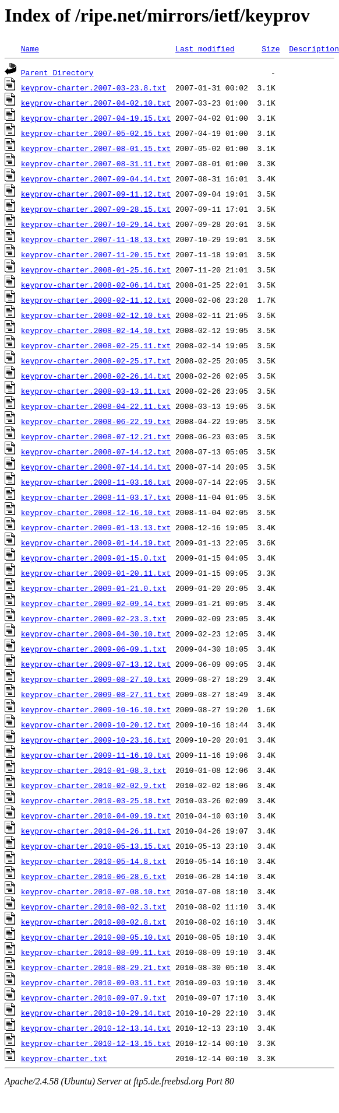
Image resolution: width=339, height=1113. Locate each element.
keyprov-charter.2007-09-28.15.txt (96, 209)
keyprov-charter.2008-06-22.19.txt (96, 421)
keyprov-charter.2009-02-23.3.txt (94, 618)
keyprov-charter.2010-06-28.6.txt (94, 876)
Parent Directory (57, 72)
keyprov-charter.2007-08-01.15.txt (96, 148)
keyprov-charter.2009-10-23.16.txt (96, 739)
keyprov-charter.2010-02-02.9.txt (94, 785)
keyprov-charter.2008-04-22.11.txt (96, 406)
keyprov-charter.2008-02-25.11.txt (96, 345)
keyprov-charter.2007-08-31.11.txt (96, 163)
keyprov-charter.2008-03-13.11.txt (96, 391)
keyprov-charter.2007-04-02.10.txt (96, 102)
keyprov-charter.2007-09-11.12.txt (96, 193)
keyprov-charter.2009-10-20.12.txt (96, 724)
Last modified (204, 48)
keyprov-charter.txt (64, 1058)
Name (30, 48)
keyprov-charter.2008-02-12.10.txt (96, 315)
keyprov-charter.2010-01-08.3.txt (94, 770)
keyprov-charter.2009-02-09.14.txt (96, 603)
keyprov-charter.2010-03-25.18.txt (96, 800)
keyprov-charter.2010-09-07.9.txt (94, 997)
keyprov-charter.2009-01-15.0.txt (94, 557)
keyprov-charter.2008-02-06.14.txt (96, 284)
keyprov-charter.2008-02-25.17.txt (96, 360)
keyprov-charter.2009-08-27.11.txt (96, 694)
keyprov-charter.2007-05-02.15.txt (96, 133)
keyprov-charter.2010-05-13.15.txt (96, 846)
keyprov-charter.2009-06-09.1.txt (94, 648)
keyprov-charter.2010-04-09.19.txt (96, 815)
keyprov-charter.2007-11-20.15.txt (96, 254)
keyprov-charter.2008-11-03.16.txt (96, 482)
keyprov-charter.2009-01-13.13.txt (96, 527)
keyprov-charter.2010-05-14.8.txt (94, 861)
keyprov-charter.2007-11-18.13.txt (96, 239)
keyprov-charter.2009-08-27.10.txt (96, 679)
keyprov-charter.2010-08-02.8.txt (94, 921)
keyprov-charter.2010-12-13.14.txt (96, 1028)
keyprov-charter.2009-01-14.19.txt (96, 542)
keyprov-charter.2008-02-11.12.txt (96, 300)
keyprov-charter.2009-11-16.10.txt (96, 755)
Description (314, 48)
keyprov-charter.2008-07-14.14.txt (96, 466)
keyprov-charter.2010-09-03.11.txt (96, 982)
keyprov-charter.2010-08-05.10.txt (96, 937)
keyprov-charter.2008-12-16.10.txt (96, 512)
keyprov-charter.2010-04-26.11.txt (96, 830)
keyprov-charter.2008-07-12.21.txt (96, 436)
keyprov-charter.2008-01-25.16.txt (96, 269)
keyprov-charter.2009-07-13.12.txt (96, 664)
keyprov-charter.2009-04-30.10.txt (96, 633)
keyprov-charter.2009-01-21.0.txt (94, 588)
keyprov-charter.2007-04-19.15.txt (96, 118)
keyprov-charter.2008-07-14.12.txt (96, 451)
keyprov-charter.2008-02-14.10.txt (96, 330)
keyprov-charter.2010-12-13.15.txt (96, 1043)
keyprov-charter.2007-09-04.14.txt (96, 178)
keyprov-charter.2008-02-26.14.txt (96, 375)
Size (271, 48)
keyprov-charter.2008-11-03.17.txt (96, 497)
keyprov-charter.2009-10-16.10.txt (96, 709)
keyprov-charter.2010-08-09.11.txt (96, 952)
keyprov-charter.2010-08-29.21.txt (96, 967)
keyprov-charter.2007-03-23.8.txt (94, 87)
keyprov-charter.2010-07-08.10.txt (96, 891)
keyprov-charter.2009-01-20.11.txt (96, 573)
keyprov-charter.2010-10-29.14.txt (96, 1012)
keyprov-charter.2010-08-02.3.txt (94, 906)
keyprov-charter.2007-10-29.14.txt (96, 224)
